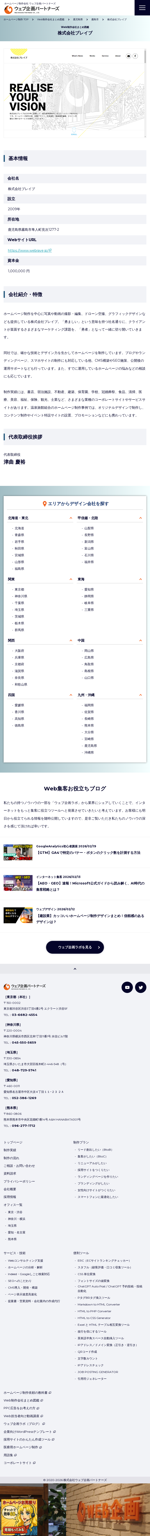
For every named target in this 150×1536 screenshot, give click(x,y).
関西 (11, 640)
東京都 (19, 589)
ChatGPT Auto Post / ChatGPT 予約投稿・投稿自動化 (110, 1289)
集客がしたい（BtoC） (93, 1156)
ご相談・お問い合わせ (19, 1166)
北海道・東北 (18, 518)
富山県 (89, 548)
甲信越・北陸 (88, 518)
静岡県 (89, 596)
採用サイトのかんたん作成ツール (29, 1439)
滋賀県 (19, 671)
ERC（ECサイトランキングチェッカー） (104, 1260)
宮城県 (19, 555)
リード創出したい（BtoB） (96, 1149)
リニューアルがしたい (92, 1163)
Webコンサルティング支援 (25, 1260)
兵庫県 (19, 657)
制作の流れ (11, 1158)
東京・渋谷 (15, 1212)
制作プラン (81, 1142)
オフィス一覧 (13, 1205)
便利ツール (81, 1253)
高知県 (19, 718)
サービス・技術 (15, 1253)
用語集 (10, 1455)
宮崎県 (89, 739)
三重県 (89, 610)
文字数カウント (88, 1358)
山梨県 (89, 528)
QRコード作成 (87, 1351)
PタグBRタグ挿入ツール (94, 1297)
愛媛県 (19, 705)
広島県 (89, 657)
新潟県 (89, 542)
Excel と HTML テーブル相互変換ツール (104, 1324)
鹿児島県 (90, 746)
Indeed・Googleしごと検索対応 (29, 1274)
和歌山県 (21, 684)
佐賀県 (89, 712)
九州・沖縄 (86, 695)
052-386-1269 (24, 1098)
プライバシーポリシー (19, 1181)
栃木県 (19, 623)
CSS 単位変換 (86, 1274)
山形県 (19, 562)
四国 (11, 695)
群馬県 (19, 630)
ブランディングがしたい (93, 1183)
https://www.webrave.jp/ (28, 250)
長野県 (89, 535)
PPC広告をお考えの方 (21, 1408)
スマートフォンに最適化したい (98, 1197)
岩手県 (19, 542)
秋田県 (19, 548)
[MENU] (142, 7)
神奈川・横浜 (16, 1219)
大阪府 (19, 650)
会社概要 (10, 1189)
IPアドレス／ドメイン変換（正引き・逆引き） (108, 1345)
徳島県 (19, 725)
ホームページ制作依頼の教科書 (27, 1392)
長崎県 (89, 718)
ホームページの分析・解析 (25, 1267)
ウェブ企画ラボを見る (75, 947)
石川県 (89, 555)
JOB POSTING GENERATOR (98, 1372)
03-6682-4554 (24, 1015)
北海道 (19, 528)
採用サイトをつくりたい (93, 1170)
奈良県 (19, 678)
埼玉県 (19, 610)
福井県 (89, 562)
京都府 (19, 664)
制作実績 (10, 1150)
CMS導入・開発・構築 (23, 1287)
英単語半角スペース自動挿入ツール (101, 1338)
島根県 (89, 671)
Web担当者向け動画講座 (23, 1416)
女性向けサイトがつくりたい (96, 1190)
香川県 (19, 712)
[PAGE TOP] (75, 969)
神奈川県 (21, 596)
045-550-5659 (24, 1042)
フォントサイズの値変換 (93, 1281)
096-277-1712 (23, 1126)
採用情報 (10, 1197)
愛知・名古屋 (16, 1232)
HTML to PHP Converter (94, 1311)
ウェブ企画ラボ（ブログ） (24, 1424)
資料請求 (10, 1173)
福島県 (19, 569)
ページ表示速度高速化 (22, 1294)
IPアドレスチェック (91, 1365)
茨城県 (19, 616)
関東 (11, 579)
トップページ (13, 1142)
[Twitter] (140, 987)
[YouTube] (127, 987)
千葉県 (19, 603)
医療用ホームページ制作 (23, 1447)
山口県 (89, 678)
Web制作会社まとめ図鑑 (23, 1400)
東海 (81, 579)
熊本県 (89, 725)
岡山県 (89, 650)
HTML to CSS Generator (94, 1318)
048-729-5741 (24, 1070)
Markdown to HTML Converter (99, 1304)
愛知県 (89, 589)
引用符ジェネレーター (92, 1378)
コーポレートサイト (20, 1463)
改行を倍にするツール (92, 1331)
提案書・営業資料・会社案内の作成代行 (34, 1301)
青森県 (19, 535)
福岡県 (89, 705)
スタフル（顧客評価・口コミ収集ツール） (105, 1267)
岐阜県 (89, 603)
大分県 (89, 732)
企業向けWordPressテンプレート (30, 1432)
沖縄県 (89, 752)
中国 (81, 640)
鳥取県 (89, 664)
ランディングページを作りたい (98, 1176)
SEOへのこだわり (20, 1281)
